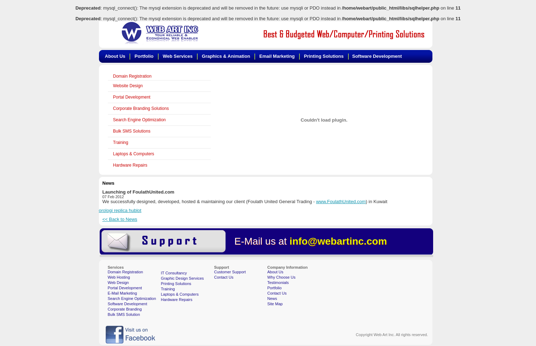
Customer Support (230, 272)
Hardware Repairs (130, 165)
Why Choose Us (281, 277)
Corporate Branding (125, 309)
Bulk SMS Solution (124, 314)
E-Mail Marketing (122, 293)
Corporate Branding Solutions (141, 108)
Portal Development (131, 97)
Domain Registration (132, 76)
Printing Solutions (176, 283)
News (272, 298)
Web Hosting (119, 277)
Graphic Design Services (182, 278)
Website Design (128, 85)
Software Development (127, 304)
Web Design (118, 282)
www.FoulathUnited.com (341, 201)
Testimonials (278, 282)
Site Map (275, 304)
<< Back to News (120, 219)
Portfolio (274, 288)
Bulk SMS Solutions (131, 131)
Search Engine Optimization (139, 119)
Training (120, 142)
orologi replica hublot (120, 210)
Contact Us (223, 277)
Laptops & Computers (133, 153)
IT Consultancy (174, 273)
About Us (275, 272)
